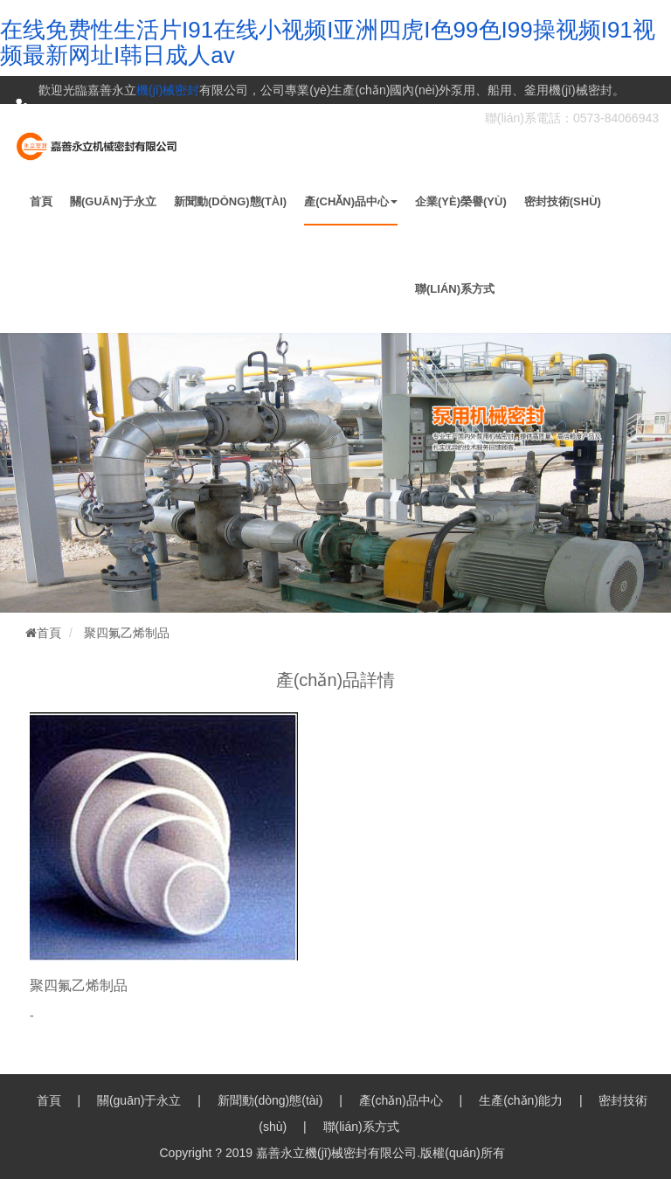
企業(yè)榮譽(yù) (461, 201)
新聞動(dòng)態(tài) (230, 201)
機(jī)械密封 (167, 90)
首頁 (41, 201)
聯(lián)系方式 (455, 288)
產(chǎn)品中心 (351, 201)
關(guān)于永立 (113, 201)
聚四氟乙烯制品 (126, 633)
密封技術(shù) (562, 201)
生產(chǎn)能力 (521, 1100)
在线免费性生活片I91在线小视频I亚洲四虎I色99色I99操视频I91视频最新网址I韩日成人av (327, 42)
